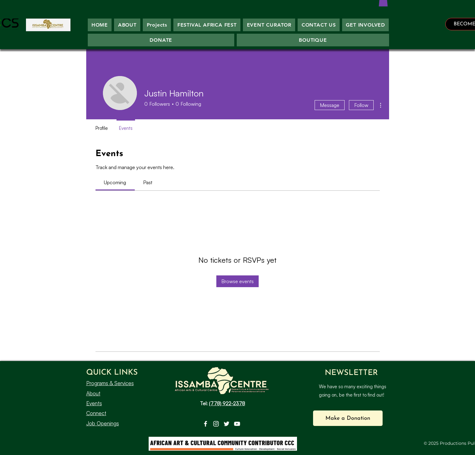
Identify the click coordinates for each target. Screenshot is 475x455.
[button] (348, 418)
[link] (115, 182)
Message (329, 105)
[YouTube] (237, 423)
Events (94, 403)
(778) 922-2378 (227, 403)
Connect (96, 413)
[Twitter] (226, 423)
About (93, 393)
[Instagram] (216, 423)
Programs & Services (110, 383)
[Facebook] (205, 423)
